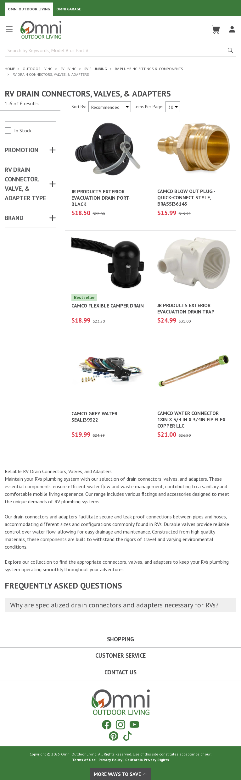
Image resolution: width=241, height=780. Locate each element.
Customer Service (120, 655)
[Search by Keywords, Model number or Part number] (116, 50)
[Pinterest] (113, 736)
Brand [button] (14, 218)
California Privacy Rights (147, 759)
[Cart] (216, 29)
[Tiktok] (127, 736)
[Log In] (232, 29)
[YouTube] (134, 724)
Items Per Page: (148, 106)
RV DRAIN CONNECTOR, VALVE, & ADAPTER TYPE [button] (25, 184)
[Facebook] (106, 724)
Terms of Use (84, 759)
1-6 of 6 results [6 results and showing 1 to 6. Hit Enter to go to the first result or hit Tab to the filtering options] (22, 103)
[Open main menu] (9, 32)
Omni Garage (68, 9)
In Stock (22, 130)
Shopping (120, 639)
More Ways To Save (120, 774)
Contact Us (120, 672)
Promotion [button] (21, 150)
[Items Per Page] (172, 106)
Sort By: (78, 106)
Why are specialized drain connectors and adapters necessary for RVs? (114, 604)
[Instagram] (120, 724)
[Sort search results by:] (109, 106)
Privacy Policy (110, 759)
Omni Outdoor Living (29, 9)
